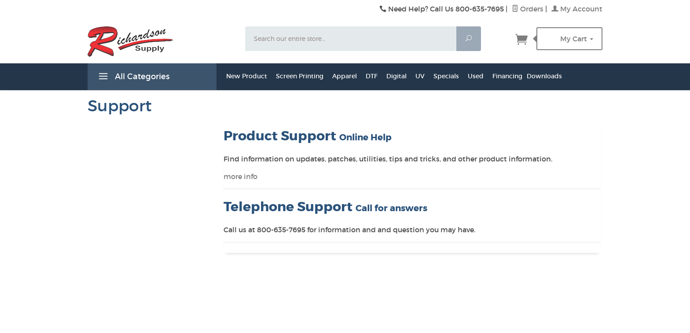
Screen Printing (299, 76)
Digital (396, 76)
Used (476, 76)
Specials (446, 76)
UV (420, 76)
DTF (372, 76)
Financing (507, 76)
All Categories (132, 78)
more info (240, 176)
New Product (246, 76)
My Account (576, 8)
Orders (527, 8)
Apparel (344, 76)
